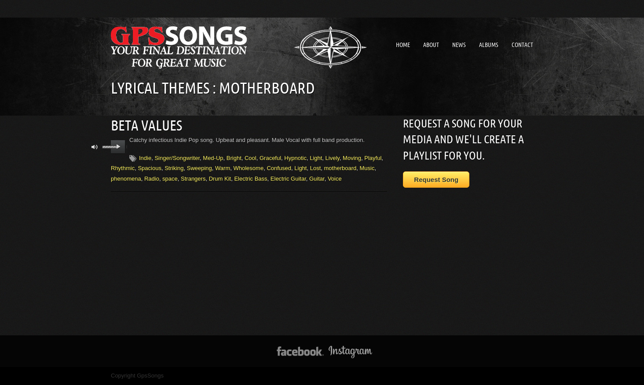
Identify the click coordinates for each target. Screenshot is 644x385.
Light (316, 158)
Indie (145, 158)
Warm (222, 168)
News (459, 44)
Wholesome (249, 168)
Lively (333, 158)
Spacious (149, 168)
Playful (372, 158)
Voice (335, 178)
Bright (234, 158)
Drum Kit (220, 178)
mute (95, 147)
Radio (151, 178)
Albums (488, 44)
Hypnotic (295, 158)
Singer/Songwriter (177, 158)
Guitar (317, 178)
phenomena (126, 178)
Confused (279, 168)
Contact (522, 44)
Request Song (436, 179)
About (431, 44)
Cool (250, 158)
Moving (352, 158)
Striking (174, 168)
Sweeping (199, 168)
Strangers (193, 178)
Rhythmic (123, 168)
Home (403, 44)
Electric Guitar (288, 178)
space (170, 178)
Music (366, 168)
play (118, 146)
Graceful (270, 158)
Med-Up (213, 158)
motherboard (340, 168)
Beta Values (146, 125)
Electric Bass (250, 178)
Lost (315, 168)
